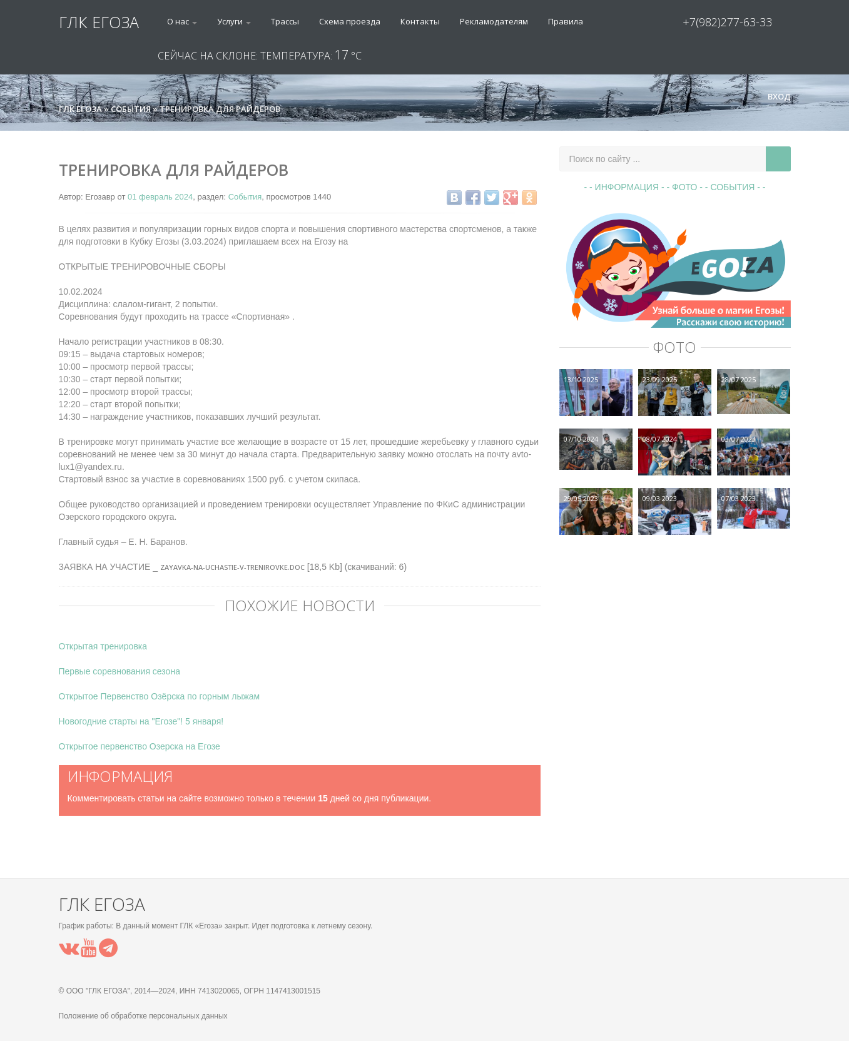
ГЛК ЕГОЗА (99, 22)
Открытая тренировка (103, 646)
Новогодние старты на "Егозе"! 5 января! (141, 721)
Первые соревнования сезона (119, 671)
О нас (182, 21)
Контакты (420, 21)
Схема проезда (349, 21)
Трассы (285, 21)
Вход (774, 96)
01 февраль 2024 (160, 196)
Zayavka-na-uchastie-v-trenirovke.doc (232, 567)
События (245, 196)
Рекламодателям (494, 21)
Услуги (234, 21)
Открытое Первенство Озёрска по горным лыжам (159, 696)
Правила (565, 21)
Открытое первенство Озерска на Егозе (139, 746)
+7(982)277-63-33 (727, 21)
